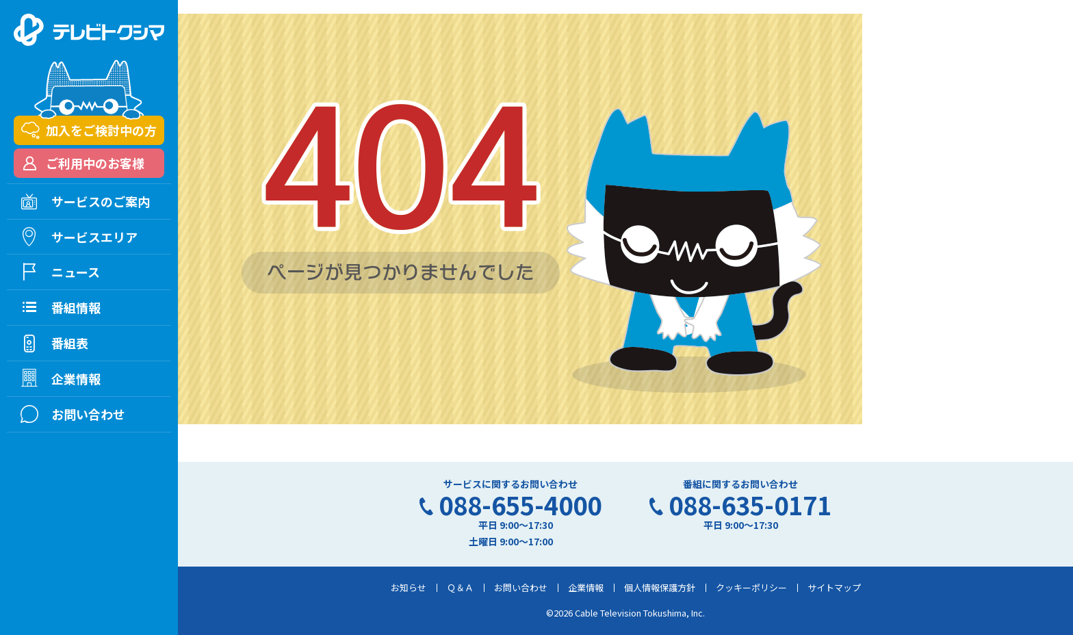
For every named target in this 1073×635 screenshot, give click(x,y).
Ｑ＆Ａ (460, 587)
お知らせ (408, 587)
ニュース (75, 272)
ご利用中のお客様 (95, 163)
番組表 (69, 343)
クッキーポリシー (751, 587)
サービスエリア (94, 237)
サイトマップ (834, 587)
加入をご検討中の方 (101, 130)
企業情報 (586, 587)
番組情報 (76, 307)
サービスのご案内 (100, 201)
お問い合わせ (520, 587)
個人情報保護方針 (659, 587)
